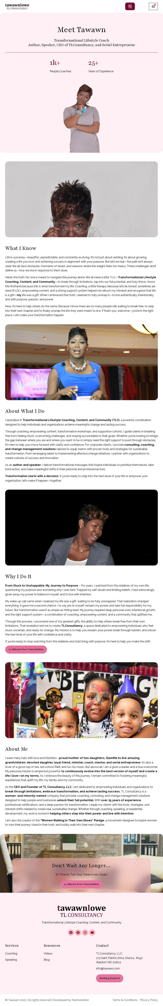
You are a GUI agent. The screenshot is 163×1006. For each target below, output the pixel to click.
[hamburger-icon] (130, 6)
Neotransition (80, 1000)
